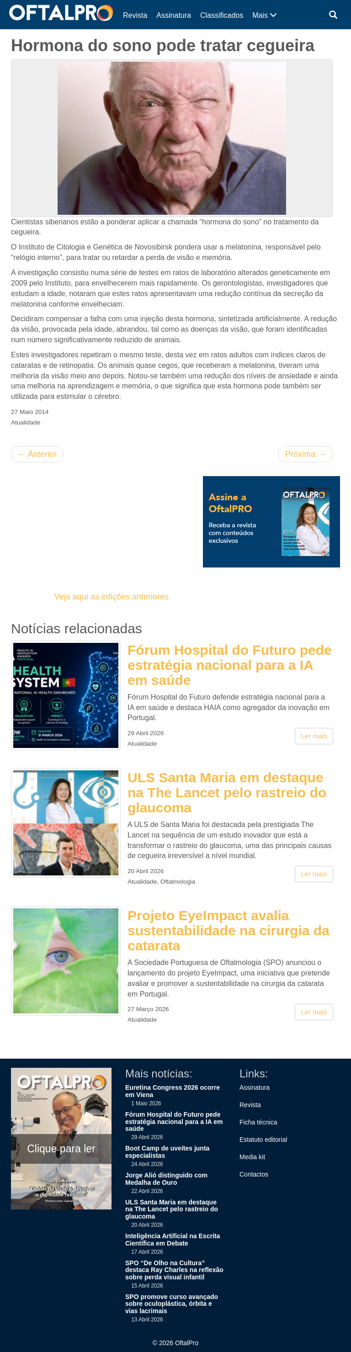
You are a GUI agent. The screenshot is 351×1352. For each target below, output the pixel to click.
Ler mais (314, 736)
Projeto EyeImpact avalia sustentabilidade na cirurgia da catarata (229, 930)
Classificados (221, 15)
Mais (264, 15)
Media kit (252, 1157)
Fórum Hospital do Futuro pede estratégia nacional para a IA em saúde (230, 665)
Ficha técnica (258, 1122)
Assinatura (173, 15)
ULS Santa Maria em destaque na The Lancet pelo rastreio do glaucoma (227, 792)
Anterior (37, 454)
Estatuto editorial (263, 1139)
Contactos (253, 1174)
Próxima (305, 454)
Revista (135, 15)
